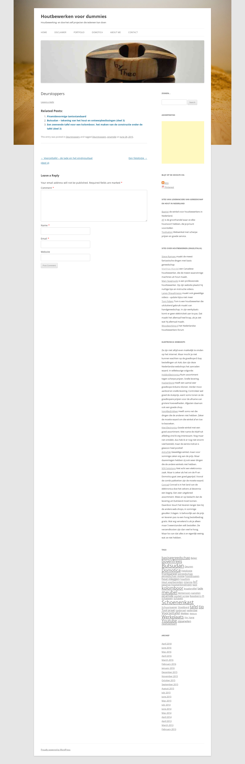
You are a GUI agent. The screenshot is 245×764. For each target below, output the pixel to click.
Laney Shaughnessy (172, 293)
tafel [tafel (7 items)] (194, 606)
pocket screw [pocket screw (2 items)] (181, 596)
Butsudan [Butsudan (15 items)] (173, 565)
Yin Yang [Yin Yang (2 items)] (189, 617)
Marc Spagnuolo (170, 280)
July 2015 (166, 692)
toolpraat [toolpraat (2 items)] (181, 610)
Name (45, 225)
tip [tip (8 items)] (201, 606)
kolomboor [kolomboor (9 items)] (172, 588)
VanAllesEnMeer (170, 411)
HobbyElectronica (171, 374)
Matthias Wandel (170, 268)
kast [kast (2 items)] (195, 584)
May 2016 (166, 651)
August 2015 (168, 688)
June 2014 (166, 708)
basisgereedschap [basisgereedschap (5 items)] (176, 557)
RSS (165, 183)
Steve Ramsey (169, 256)
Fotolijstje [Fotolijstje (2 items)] (186, 570)
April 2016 (167, 655)
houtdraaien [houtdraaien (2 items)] (192, 576)
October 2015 (168, 680)
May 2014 (166, 712)
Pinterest (168, 187)
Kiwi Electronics (169, 427)
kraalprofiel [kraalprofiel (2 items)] (190, 588)
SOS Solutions (169, 468)
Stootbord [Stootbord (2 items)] (183, 607)
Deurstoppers (73, 136)
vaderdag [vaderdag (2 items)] (192, 610)
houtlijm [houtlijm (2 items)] (185, 579)
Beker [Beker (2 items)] (194, 558)
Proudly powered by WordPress (55, 749)
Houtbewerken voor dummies (74, 16)
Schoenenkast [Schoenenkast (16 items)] (178, 602)
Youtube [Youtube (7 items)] (169, 620)
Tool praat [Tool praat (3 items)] (168, 610)
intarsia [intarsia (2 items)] (188, 582)
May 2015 (166, 700)
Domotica (97, 32)
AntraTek (166, 452)
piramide (111, 136)
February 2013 (169, 729)
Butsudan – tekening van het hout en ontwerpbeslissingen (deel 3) (86, 120)
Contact (133, 32)
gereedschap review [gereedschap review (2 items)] (173, 576)
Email (45, 238)
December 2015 (169, 672)
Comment (47, 187)
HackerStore (168, 382)
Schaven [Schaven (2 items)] (178, 598)
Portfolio (79, 32)
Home (44, 32)
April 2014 (167, 717)
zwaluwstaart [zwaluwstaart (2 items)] (169, 623)
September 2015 (170, 684)
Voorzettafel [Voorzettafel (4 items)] (171, 613)
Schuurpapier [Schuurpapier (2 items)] (169, 607)
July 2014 (166, 704)
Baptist (165, 211)
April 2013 (167, 721)
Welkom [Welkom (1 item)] (193, 613)
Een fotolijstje (138, 158)
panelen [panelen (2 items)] (196, 593)
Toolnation (167, 232)
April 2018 (167, 643)
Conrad (165, 484)
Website (45, 251)
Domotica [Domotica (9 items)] (171, 570)
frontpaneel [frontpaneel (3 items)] (169, 574)
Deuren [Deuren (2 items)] (189, 566)
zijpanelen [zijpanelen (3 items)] (184, 621)
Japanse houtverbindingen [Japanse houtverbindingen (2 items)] (177, 584)
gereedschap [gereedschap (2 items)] (185, 573)
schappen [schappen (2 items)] (167, 598)
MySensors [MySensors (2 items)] (184, 593)
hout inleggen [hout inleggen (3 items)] (171, 579)
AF (163, 219)
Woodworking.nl (170, 325)
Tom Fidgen (168, 301)
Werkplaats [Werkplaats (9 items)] (173, 617)
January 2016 (168, 668)
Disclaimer (60, 32)
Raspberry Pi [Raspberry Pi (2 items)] (197, 596)
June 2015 (166, 696)
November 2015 (170, 676)
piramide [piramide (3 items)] (168, 596)
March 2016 (167, 659)
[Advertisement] (183, 142)
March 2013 (167, 725)
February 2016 (169, 664)
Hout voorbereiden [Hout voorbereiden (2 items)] (172, 582)
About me (115, 32)
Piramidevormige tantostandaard (66, 116)
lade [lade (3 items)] (200, 588)
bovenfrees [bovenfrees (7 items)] (172, 561)
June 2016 (166, 647)
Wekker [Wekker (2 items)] (185, 613)
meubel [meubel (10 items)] (169, 592)
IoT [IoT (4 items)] (195, 582)
